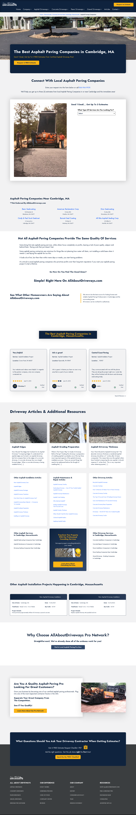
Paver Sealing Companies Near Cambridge (105, 552)
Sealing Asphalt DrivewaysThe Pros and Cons (60, 506)
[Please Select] (97, 113)
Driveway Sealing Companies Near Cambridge (27, 548)
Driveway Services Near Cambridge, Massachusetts (66, 14)
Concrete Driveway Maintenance (101, 508)
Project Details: (16, 611)
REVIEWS (42, 803)
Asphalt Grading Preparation (21, 508)
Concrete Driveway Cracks (100, 515)
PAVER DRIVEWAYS (15, 795)
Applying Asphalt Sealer (59, 521)
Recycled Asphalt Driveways (100, 482)
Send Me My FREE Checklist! (68, 757)
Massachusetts (47, 14)
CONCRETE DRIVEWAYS (17, 791)
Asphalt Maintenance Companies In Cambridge (27, 544)
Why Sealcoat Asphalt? (59, 501)
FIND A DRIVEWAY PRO (106, 791)
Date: (46, 603)
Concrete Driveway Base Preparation (102, 504)
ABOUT (72, 787)
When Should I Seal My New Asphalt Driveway (65, 514)
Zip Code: (48, 607)
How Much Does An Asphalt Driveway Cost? (25, 498)
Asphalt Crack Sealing (59, 497)
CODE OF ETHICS (45, 795)
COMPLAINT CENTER (46, 799)
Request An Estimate (123, 5)
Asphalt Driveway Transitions (21, 494)
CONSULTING (104, 799)
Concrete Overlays (98, 486)
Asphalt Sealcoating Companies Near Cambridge (28, 540)
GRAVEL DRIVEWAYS (16, 799)
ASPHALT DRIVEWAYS (16, 787)
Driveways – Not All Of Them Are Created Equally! (106, 512)
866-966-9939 (84, 87)
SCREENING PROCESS (46, 791)
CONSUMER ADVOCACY (77, 795)
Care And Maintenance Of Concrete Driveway (105, 501)
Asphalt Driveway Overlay (60, 484)
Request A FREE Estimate (26, 63)
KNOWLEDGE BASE (105, 795)
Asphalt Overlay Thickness (60, 510)
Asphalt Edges (17, 486)
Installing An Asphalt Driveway (21, 516)
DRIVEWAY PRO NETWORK (17, 803)
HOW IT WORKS (44, 787)
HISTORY (72, 791)
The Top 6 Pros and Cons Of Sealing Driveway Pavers (107, 497)
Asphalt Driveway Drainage (21, 490)
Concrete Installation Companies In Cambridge (106, 540)
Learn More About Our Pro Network (30, 711)
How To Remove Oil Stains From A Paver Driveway (106, 490)
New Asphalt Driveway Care (21, 482)
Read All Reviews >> (120, 396)
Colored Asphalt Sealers (59, 518)
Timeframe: (15, 607)
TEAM (71, 799)
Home (41, 14)
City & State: (16, 603)
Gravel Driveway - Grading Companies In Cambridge (104, 557)
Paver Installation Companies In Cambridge (105, 548)
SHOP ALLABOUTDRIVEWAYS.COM (109, 787)
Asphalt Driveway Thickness (21, 512)
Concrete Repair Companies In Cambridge (105, 544)
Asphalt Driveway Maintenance (61, 494)
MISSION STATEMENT (76, 803)
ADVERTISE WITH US (105, 803)
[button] (27, 9)
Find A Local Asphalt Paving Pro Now (68, 647)
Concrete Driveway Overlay (100, 493)
